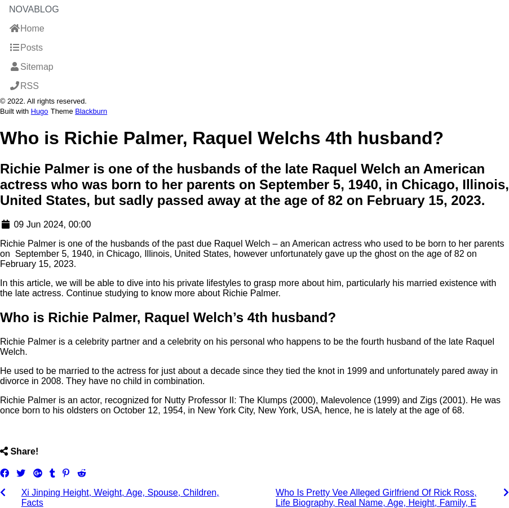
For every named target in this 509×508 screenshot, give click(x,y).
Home (27, 28)
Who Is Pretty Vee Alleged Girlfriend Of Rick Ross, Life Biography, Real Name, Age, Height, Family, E (376, 497)
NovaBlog (34, 9)
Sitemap (31, 67)
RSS (24, 86)
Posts (26, 47)
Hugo (39, 111)
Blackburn (91, 111)
